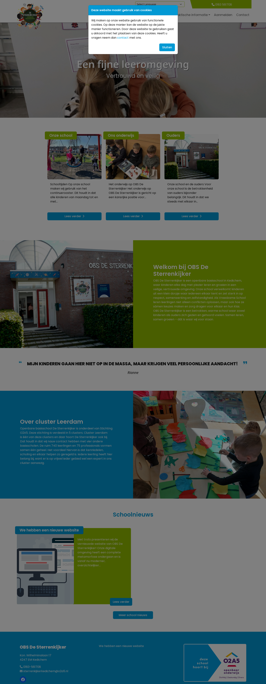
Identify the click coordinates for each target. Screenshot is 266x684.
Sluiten (167, 47)
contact (123, 38)
